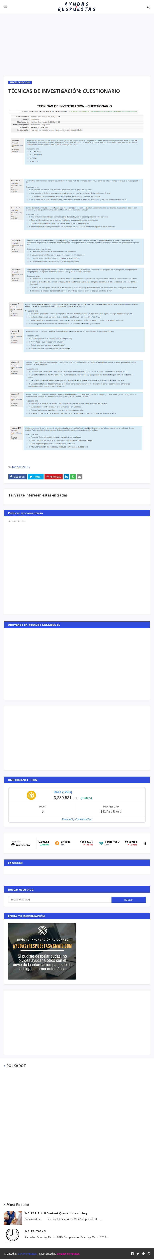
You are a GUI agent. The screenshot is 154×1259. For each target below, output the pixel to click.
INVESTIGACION (21, 467)
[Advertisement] (77, 45)
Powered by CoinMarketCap (77, 819)
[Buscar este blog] (59, 900)
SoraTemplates (27, 1253)
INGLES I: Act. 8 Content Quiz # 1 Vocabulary (56, 1213)
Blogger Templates (68, 1253)
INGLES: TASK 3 (35, 1231)
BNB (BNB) (63, 792)
